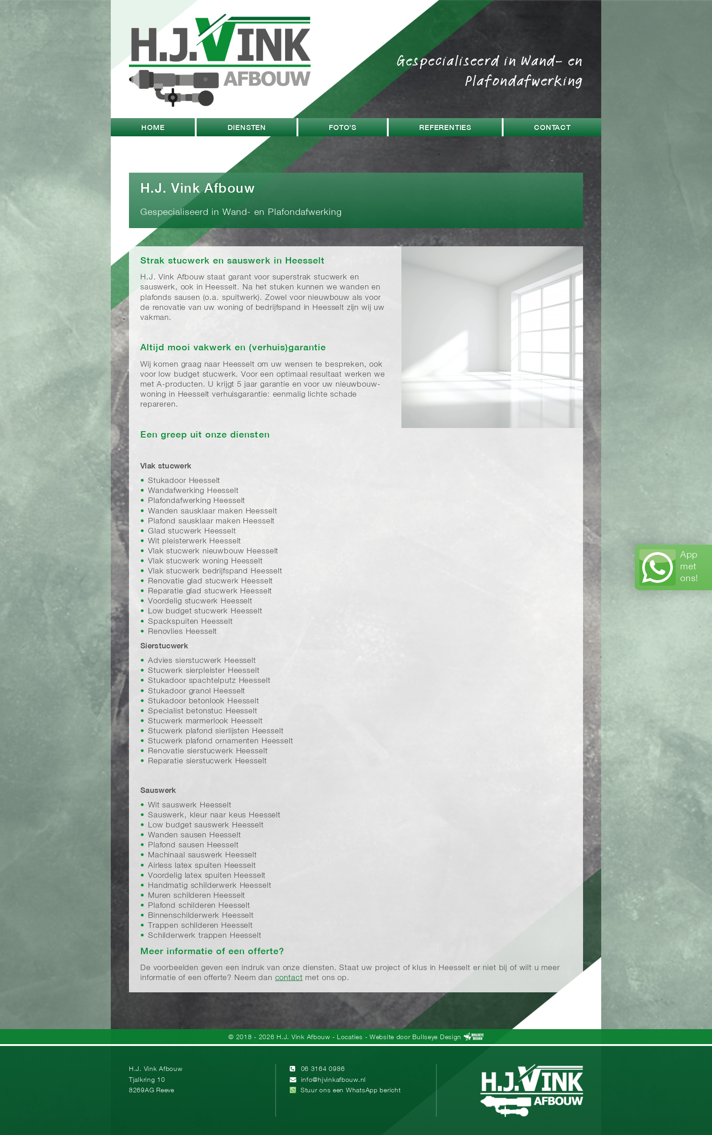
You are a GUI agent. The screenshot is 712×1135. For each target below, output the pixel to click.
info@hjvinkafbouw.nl (333, 1080)
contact (289, 978)
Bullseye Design (436, 1037)
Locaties (350, 1037)
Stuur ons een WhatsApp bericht (351, 1091)
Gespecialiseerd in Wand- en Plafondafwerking (490, 70)
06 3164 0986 (323, 1069)
